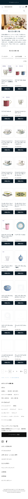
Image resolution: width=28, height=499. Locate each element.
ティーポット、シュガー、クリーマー (10, 416)
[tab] (14, 455)
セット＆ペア (4, 409)
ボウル (22, 416)
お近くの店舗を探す (6, 446)
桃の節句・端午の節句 (13, 391)
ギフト (7, 377)
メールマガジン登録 (14, 434)
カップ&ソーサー (5, 413)
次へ (21, 371)
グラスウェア (13, 409)
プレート (20, 409)
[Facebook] (6, 441)
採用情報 (3, 476)
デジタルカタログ (6, 450)
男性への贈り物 (5, 398)
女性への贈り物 (14, 398)
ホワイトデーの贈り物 (6, 394)
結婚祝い (3, 391)
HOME (2, 377)
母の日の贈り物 (15, 377)
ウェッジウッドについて (7, 467)
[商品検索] (14, 10)
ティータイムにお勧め (6, 420)
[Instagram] (2, 441)
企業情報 (3, 472)
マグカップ (14, 413)
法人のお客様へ (5, 463)
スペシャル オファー (6, 405)
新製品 (14, 405)
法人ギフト (16, 394)
